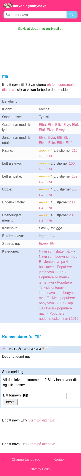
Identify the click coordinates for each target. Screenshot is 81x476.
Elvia (51, 137)
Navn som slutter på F (56, 251)
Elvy (67, 124)
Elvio (50, 130)
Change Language (26, 459)
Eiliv (58, 124)
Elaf (69, 143)
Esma (43, 243)
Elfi (59, 137)
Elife (51, 143)
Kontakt (59, 459)
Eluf (42, 130)
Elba (42, 124)
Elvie (42, 143)
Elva (42, 137)
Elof (75, 124)
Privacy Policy (40, 469)
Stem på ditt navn (41, 420)
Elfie (60, 143)
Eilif (50, 124)
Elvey (60, 130)
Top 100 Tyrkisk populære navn (56, 308)
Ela (52, 243)
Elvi (66, 137)
